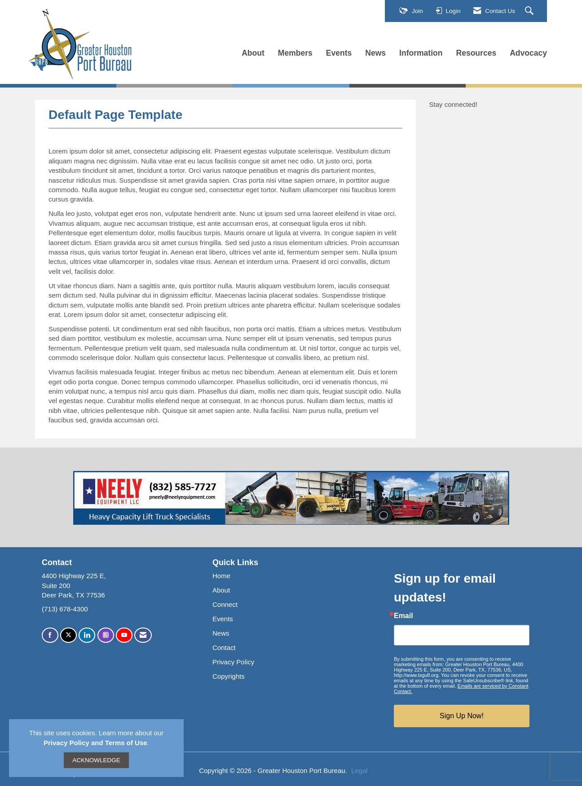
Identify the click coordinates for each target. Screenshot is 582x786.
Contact (224, 647)
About (253, 52)
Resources (476, 52)
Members (295, 52)
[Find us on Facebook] (50, 635)
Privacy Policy (233, 662)
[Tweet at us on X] (68, 635)
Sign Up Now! (462, 716)
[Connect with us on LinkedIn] (87, 635)
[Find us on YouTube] (124, 635)
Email (403, 615)
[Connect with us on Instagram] (105, 635)
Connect (225, 604)
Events (339, 52)
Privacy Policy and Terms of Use (95, 742)
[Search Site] (530, 11)
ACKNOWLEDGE (96, 760)
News (375, 52)
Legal (359, 770)
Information (420, 52)
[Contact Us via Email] (143, 635)
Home (221, 576)
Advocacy (528, 52)
